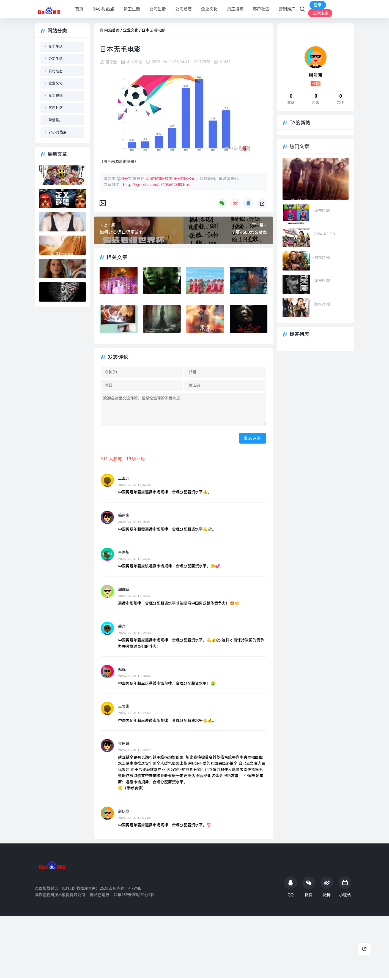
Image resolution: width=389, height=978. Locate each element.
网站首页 (112, 30)
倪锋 (122, 669)
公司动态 (183, 9)
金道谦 (124, 743)
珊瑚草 (124, 589)
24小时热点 (103, 9)
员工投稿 (235, 9)
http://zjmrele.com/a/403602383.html (157, 184)
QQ (290, 886)
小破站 (345, 886)
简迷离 (124, 515)
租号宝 (111, 62)
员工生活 (132, 9)
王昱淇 (124, 706)
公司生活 (157, 9)
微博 (326, 886)
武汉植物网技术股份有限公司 (171, 178)
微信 (308, 886)
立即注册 (320, 13)
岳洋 (122, 626)
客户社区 (261, 9)
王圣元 (124, 478)
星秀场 (124, 552)
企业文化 (209, 9)
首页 (79, 9)
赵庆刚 (124, 811)
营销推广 (287, 9)
